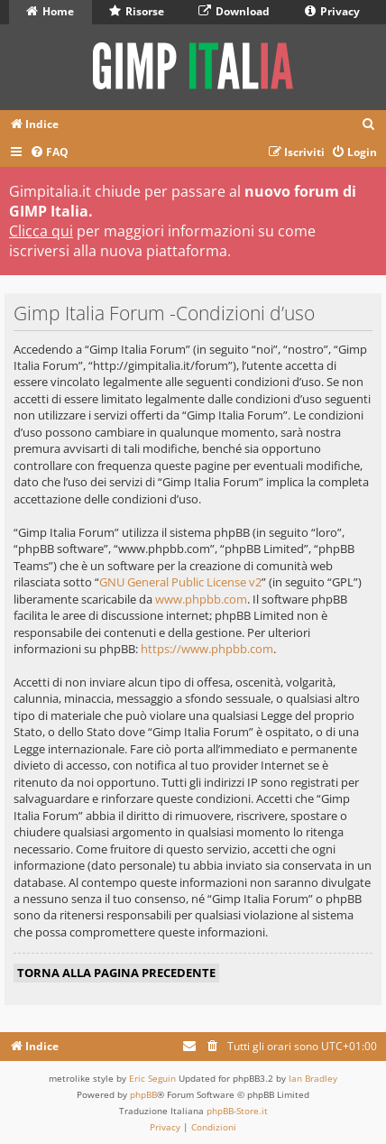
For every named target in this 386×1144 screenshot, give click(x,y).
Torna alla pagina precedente (116, 972)
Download (234, 11)
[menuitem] (369, 125)
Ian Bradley (313, 1078)
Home (50, 11)
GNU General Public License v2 (180, 582)
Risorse (136, 11)
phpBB (143, 1094)
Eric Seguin (152, 1078)
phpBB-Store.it (237, 1110)
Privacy (332, 11)
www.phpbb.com (201, 599)
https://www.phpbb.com (207, 649)
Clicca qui (41, 231)
